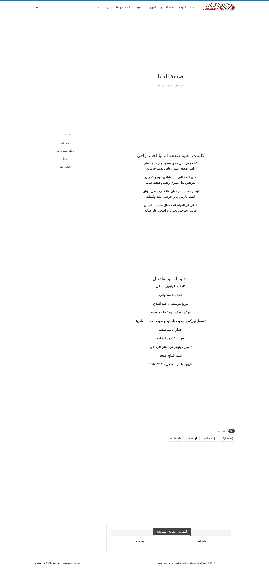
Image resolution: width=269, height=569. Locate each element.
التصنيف (140, 7)
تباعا (65, 158)
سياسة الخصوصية (71, 563)
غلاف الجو (65, 166)
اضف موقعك (122, 7)
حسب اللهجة (186, 7)
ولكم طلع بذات (65, 150)
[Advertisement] (134, 43)
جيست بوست (101, 7)
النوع (153, 7)
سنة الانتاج (167, 7)
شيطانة (65, 134)
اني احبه (65, 142)
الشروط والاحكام (52, 563)
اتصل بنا (38, 563)
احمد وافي (221, 431)
